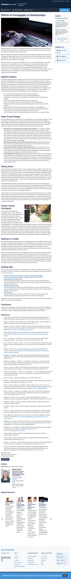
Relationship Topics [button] (6, 10)
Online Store (17, 564)
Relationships (23, 4)
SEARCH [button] (67, 1)
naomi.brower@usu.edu (18, 484)
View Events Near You (62, 40)
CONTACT (61, 557)
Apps (42, 562)
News (42, 564)
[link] (62, 51)
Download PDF (5, 459)
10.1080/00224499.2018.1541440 (16, 430)
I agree (65, 575)
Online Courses (18, 562)
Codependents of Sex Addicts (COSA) (13, 279)
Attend (61, 563)
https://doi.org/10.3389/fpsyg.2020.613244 (22, 329)
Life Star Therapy (8, 292)
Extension (21, 5)
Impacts (16, 558)
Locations (16, 560)
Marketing (30, 558)
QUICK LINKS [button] (56, 1)
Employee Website (32, 556)
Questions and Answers (17, 10)
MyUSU (62, 1)
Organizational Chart (33, 564)
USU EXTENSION (7, 550)
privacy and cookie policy (54, 575)
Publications (44, 558)
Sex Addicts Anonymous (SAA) (11, 285)
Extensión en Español (19, 566)
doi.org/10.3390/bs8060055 (40, 388)
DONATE (60, 554)
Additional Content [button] (29, 10)
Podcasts (43, 560)
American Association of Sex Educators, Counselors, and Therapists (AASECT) (23, 275)
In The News (44, 556)
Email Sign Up (64, 10)
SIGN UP (61, 560)
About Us (16, 556)
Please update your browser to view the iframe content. (62, 27)
